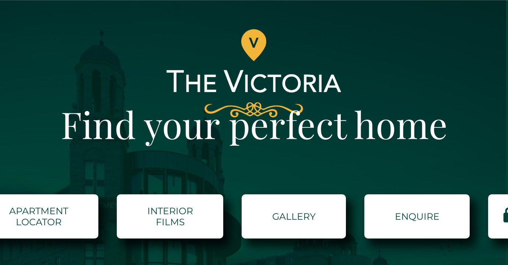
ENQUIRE (417, 216)
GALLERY (294, 216)
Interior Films (170, 216)
